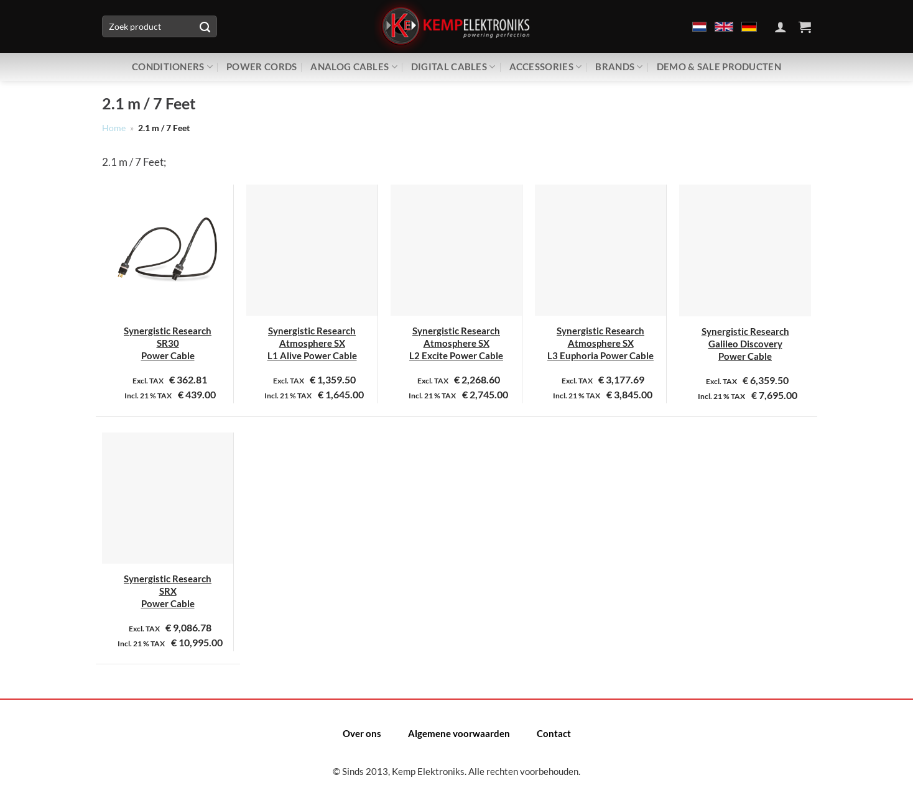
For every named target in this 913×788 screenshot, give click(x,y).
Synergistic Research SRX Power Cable (167, 591)
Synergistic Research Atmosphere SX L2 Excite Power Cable (456, 343)
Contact (554, 733)
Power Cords (261, 66)
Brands (618, 67)
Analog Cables (353, 67)
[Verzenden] (204, 27)
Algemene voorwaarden (459, 733)
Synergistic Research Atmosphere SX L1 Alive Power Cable (312, 343)
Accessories (545, 67)
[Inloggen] (780, 26)
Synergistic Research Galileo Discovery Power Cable (745, 344)
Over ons (362, 733)
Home (114, 128)
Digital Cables (453, 67)
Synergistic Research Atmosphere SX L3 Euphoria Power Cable (600, 343)
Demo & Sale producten (719, 66)
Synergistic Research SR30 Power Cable (167, 343)
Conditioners (172, 67)
